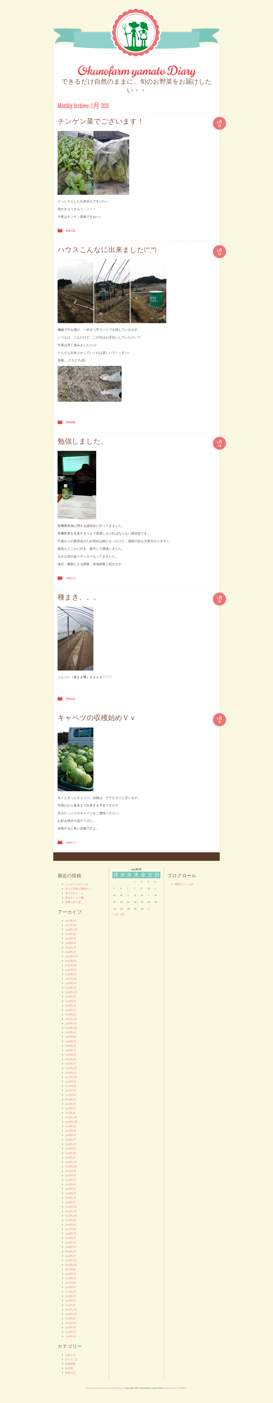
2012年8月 (70, 1323)
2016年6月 (70, 1135)
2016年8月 (70, 1130)
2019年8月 (70, 1001)
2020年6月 (71, 974)
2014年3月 (70, 1247)
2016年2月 (70, 1153)
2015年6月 (70, 1184)
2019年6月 (70, 1005)
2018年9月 (70, 1032)
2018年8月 (70, 1037)
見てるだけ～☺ (74, 893)
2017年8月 (70, 1086)
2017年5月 (70, 1099)
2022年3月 (71, 925)
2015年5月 (70, 1189)
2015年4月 (70, 1193)
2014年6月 (70, 1233)
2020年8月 (71, 965)
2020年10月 (71, 956)
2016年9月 (70, 1126)
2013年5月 (70, 1287)
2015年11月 (71, 1162)
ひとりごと (71, 1359)
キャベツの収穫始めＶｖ (97, 718)
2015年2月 (70, 1198)
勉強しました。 (83, 441)
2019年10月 (71, 992)
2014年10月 (71, 1215)
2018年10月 (71, 1028)
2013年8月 (70, 1273)
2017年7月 (70, 1090)
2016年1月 (70, 1157)
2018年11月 (71, 1023)
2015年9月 (70, 1171)
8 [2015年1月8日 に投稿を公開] (134, 888)
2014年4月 (70, 1242)
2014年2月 (70, 1251)
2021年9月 (70, 934)
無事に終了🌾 (73, 902)
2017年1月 (70, 1113)
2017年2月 (70, 1108)
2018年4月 (70, 1050)
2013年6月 (70, 1282)
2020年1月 (70, 987)
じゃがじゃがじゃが (76, 884)
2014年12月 (71, 1206)
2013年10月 (71, 1265)
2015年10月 (71, 1166)
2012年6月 (70, 1332)
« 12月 (115, 914)
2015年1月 (70, 1202)
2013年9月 (70, 1269)
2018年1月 (70, 1063)
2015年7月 (70, 1180)
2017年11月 (71, 1072)
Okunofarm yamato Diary (136, 70)
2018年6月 (70, 1041)
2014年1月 (70, 1256)
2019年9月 (70, 996)
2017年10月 (71, 1077)
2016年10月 (71, 1122)
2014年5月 (70, 1238)
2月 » (122, 914)
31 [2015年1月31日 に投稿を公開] (149, 908)
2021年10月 (71, 929)
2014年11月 (71, 1211)
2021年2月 (70, 952)
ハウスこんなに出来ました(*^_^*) (107, 250)
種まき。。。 (79, 597)
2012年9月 (70, 1318)
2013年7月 (70, 1278)
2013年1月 (70, 1305)
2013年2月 (70, 1300)
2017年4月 (70, 1104)
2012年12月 (71, 1309)
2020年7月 (71, 970)
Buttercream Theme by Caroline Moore (104, 1388)
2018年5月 (70, 1046)
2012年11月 (71, 1314)
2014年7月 (70, 1229)
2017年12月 (71, 1068)
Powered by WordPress (176, 1388)
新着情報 (71, 422)
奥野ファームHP (184, 884)
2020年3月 (71, 978)
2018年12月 (71, 1019)
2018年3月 (70, 1054)
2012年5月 (70, 1336)
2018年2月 (70, 1059)
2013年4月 (70, 1291)
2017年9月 (70, 1081)
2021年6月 (70, 943)
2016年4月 (70, 1144)
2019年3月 (70, 1010)
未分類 (69, 1368)
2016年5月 (70, 1139)
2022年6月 (71, 920)
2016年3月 (70, 1148)
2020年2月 (71, 983)
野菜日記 (71, 230)
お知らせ (71, 578)
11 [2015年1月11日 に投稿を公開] (155, 888)
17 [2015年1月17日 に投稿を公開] (149, 895)
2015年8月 (70, 1175)
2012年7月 (70, 1327)
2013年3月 (70, 1296)
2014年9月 (70, 1220)
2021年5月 (70, 947)
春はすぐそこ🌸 (74, 897)
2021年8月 (70, 938)
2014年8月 (70, 1224)
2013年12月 (71, 1260)
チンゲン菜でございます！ (101, 121)
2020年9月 (71, 961)
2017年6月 (70, 1095)
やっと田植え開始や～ (78, 888)
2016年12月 (71, 1117)
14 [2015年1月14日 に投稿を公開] (128, 895)
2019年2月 (70, 1014)
